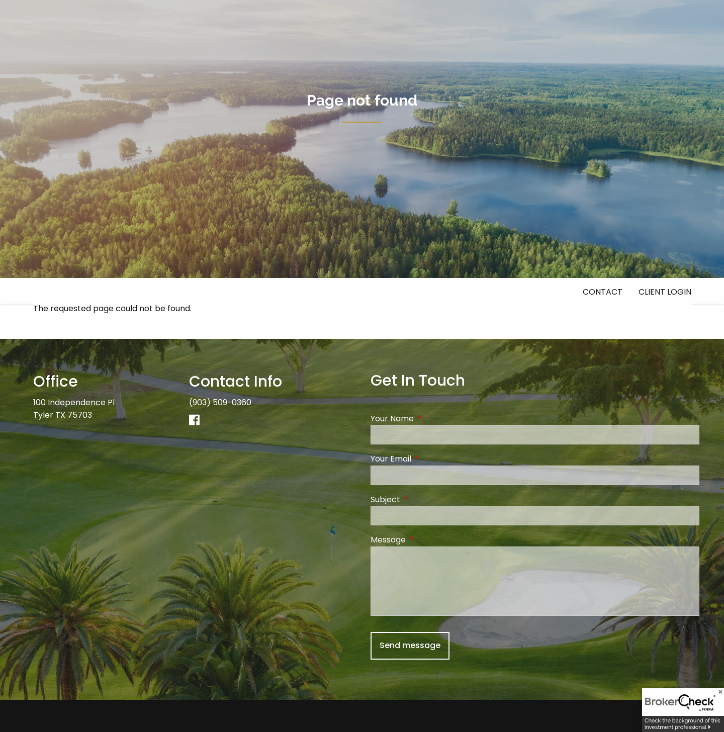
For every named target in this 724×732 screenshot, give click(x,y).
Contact (602, 292)
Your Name (432, 418)
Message (428, 540)
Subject (426, 499)
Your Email (431, 459)
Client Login (665, 292)
